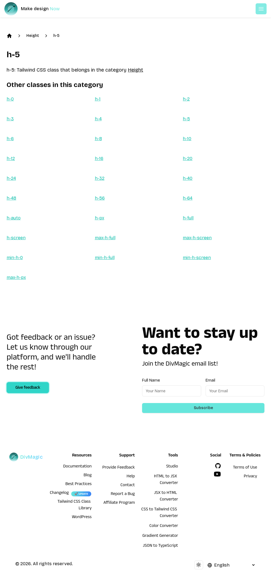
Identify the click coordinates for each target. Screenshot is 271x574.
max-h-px (16, 277)
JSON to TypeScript (160, 546)
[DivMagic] (37, 8)
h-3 (10, 118)
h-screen (16, 237)
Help (131, 477)
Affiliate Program (119, 503)
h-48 (11, 198)
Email (210, 380)
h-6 (10, 138)
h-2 (186, 99)
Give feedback (27, 388)
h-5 (56, 35)
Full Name (151, 380)
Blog (88, 475)
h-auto (14, 218)
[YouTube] (217, 474)
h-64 (187, 198)
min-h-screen (197, 257)
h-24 (11, 178)
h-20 (187, 158)
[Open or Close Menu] (261, 8)
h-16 (99, 158)
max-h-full (105, 237)
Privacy (250, 477)
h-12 (11, 158)
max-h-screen (197, 237)
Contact (127, 485)
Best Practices (78, 484)
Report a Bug (123, 494)
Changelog (59, 493)
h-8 (98, 138)
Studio (172, 467)
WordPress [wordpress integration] (82, 517)
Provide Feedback (118, 468)
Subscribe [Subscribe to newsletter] (203, 408)
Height (32, 35)
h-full (188, 218)
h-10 (187, 138)
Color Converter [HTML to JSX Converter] (163, 526)
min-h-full (105, 257)
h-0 (10, 99)
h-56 (100, 198)
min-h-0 (15, 257)
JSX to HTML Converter (166, 496)
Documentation (77, 467)
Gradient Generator (160, 536)
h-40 (187, 178)
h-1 (98, 99)
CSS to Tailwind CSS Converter (159, 513)
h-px (99, 218)
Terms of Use (245, 468)
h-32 (99, 178)
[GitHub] (218, 466)
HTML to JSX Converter (166, 480)
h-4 (98, 118)
